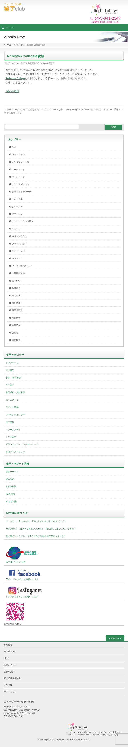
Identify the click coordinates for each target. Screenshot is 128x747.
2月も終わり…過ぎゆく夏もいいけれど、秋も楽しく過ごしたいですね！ (41, 528)
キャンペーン (18, 177)
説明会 (15, 332)
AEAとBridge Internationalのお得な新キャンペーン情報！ (94, 109)
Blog (6, 658)
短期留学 (16, 318)
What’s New (9, 651)
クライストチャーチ (21, 191)
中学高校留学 (18, 273)
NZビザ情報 (11, 501)
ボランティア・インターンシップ (22, 444)
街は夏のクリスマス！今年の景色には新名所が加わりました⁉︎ (35, 536)
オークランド (18, 169)
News (14, 147)
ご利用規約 (9, 671)
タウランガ (17, 206)
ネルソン (16, 229)
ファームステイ (19, 243)
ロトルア (16, 258)
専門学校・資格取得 (15, 392)
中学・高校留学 (13, 377)
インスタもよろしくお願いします (25, 591)
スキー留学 (17, 199)
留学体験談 (17, 310)
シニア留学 (11, 437)
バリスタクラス (19, 236)
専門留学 (16, 295)
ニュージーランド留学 (22, 221)
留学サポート (12, 472)
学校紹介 (16, 288)
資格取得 (16, 340)
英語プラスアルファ (15, 452)
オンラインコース (20, 162)
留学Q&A (10, 479)
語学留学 (16, 325)
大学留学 (16, 281)
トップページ (12, 363)
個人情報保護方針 (12, 678)
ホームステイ (12, 400)
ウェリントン (18, 154)
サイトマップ (10, 691)
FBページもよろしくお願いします (25, 574)
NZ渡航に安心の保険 (22, 554)
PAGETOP (116, 638)
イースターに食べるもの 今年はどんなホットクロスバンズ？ (36, 521)
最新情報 (16, 303)
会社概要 (8, 645)
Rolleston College (15, 78)
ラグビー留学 (18, 251)
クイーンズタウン (20, 184)
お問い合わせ (10, 665)
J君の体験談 (12, 91)
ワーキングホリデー (21, 266)
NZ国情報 (10, 494)
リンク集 (8, 685)
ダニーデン (17, 214)
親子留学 (10, 422)
